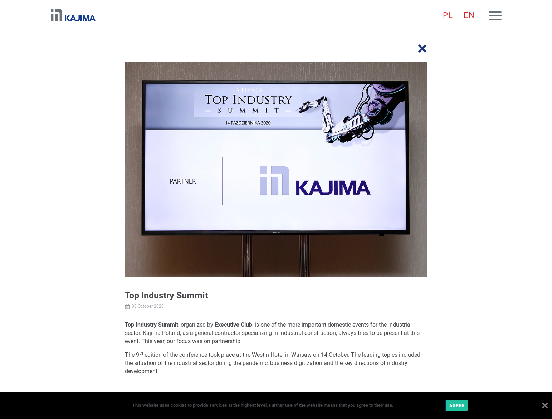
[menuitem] (448, 15)
